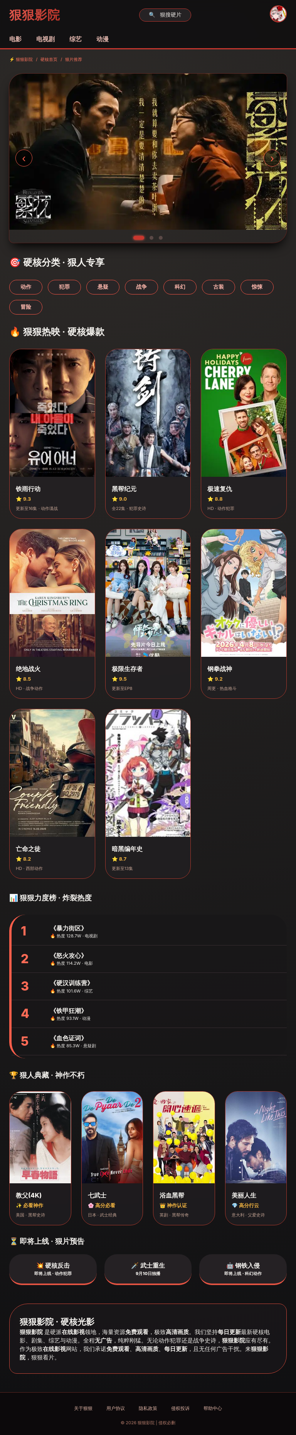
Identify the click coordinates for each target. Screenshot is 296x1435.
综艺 (75, 39)
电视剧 (45, 39)
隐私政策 (148, 1408)
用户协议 (115, 1408)
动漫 (102, 39)
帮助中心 (213, 1408)
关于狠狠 (83, 1408)
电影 (15, 39)
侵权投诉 (180, 1408)
